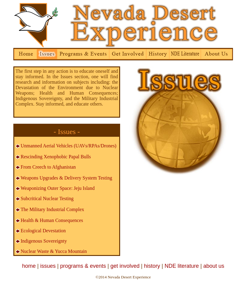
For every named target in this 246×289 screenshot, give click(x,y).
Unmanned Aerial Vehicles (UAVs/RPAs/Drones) (65, 145)
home (29, 266)
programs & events (83, 266)
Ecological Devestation (43, 230)
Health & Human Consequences (52, 220)
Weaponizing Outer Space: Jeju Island (58, 188)
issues (48, 266)
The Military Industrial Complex (52, 209)
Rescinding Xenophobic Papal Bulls (56, 156)
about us (213, 266)
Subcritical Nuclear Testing (44, 198)
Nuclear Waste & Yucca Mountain (54, 251)
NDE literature (181, 266)
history (152, 266)
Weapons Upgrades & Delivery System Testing (63, 177)
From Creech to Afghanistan (45, 167)
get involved (125, 266)
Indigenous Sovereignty (44, 241)
